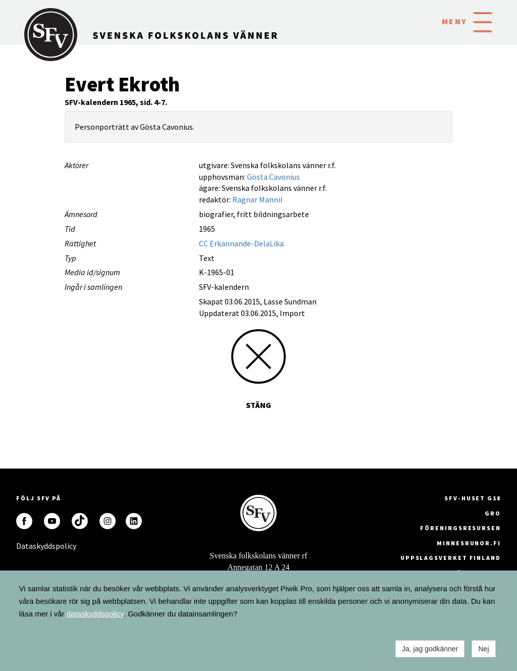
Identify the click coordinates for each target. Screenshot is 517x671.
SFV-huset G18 (472, 498)
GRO (493, 513)
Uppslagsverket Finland (450, 557)
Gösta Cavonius (273, 177)
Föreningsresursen (460, 528)
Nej (483, 649)
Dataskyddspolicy (24, 546)
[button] (483, 21)
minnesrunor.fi (469, 543)
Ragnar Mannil (257, 199)
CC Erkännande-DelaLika (241, 243)
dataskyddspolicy (95, 613)
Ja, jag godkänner (430, 649)
